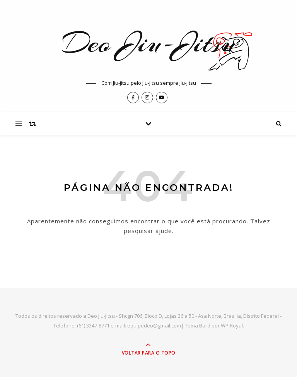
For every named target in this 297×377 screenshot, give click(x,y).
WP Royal (232, 325)
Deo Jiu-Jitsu (148, 42)
